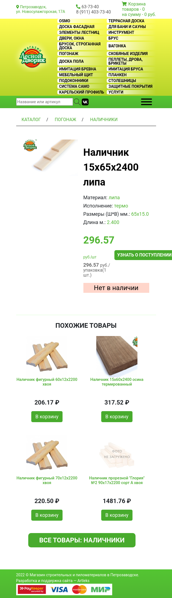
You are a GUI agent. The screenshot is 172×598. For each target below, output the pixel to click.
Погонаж (68, 54)
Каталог (31, 119)
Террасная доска (127, 21)
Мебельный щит (76, 75)
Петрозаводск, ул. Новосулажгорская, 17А (40, 9)
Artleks (83, 580)
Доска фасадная (77, 27)
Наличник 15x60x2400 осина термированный (116, 382)
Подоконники (73, 81)
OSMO (64, 21)
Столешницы (122, 81)
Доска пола (71, 61)
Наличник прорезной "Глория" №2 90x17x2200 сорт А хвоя (117, 480)
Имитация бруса (126, 69)
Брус (114, 38)
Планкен (118, 75)
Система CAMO (74, 86)
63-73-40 (90, 6)
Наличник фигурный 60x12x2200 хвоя (46, 382)
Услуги (116, 92)
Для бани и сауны (127, 27)
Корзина (136, 4)
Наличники (103, 119)
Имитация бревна (77, 69)
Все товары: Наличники (82, 540)
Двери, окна (71, 38)
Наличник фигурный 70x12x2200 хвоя (46, 480)
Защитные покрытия (131, 86)
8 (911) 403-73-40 (93, 12)
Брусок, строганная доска (80, 46)
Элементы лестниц (79, 32)
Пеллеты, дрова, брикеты (126, 61)
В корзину (46, 416)
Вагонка (117, 46)
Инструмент (121, 32)
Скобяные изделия (128, 54)
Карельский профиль (81, 92)
